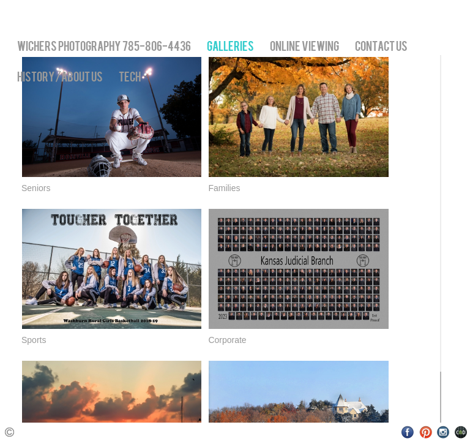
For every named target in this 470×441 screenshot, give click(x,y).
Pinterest (425, 432)
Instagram (443, 432)
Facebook (407, 432)
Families (224, 188)
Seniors (35, 188)
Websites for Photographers (461, 432)
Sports (33, 340)
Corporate (227, 340)
